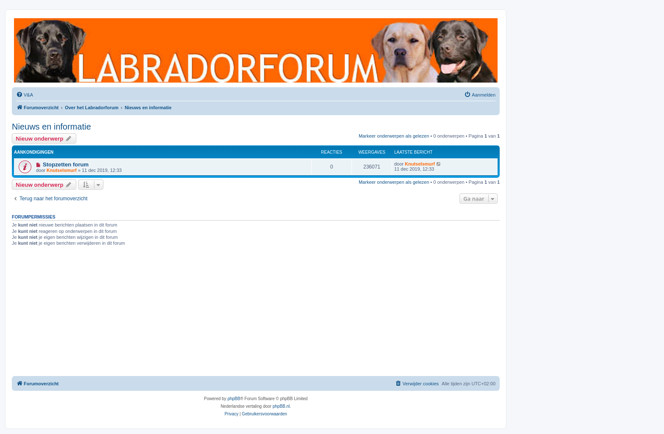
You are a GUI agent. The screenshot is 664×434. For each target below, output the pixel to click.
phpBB (233, 398)
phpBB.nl (281, 406)
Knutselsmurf (62, 170)
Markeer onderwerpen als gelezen (394, 135)
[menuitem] (24, 95)
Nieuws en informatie (51, 126)
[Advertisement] (256, 312)
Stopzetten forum (66, 164)
